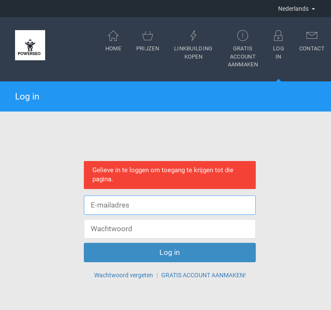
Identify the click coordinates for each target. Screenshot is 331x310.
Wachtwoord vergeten (123, 275)
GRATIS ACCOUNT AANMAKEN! (203, 275)
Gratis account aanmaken (243, 49)
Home (113, 41)
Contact (312, 41)
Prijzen (147, 41)
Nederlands (296, 8)
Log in (278, 55)
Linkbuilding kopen (193, 45)
